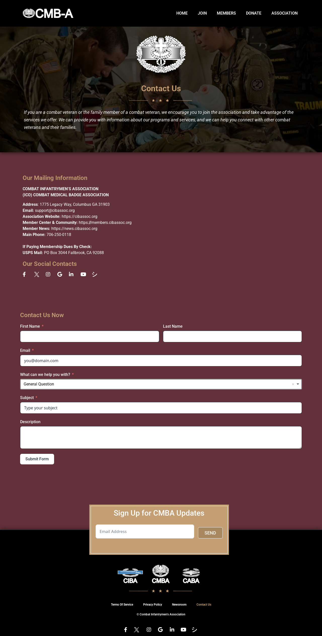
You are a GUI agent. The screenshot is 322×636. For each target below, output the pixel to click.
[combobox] (161, 384)
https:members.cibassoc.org (105, 222)
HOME (182, 13)
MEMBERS (226, 13)
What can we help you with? (45, 374)
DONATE (253, 13)
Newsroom (179, 604)
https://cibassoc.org (79, 216)
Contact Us (203, 604)
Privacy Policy (152, 604)
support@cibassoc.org (55, 210)
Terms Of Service (122, 604)
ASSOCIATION (284, 13)
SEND (210, 532)
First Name (30, 326)
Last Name (173, 326)
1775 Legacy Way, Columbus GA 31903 (75, 204)
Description (30, 421)
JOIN (202, 13)
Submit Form (37, 459)
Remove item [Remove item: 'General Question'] (293, 384)
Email (25, 350)
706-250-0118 (59, 234)
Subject (27, 397)
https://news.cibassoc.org (74, 228)
